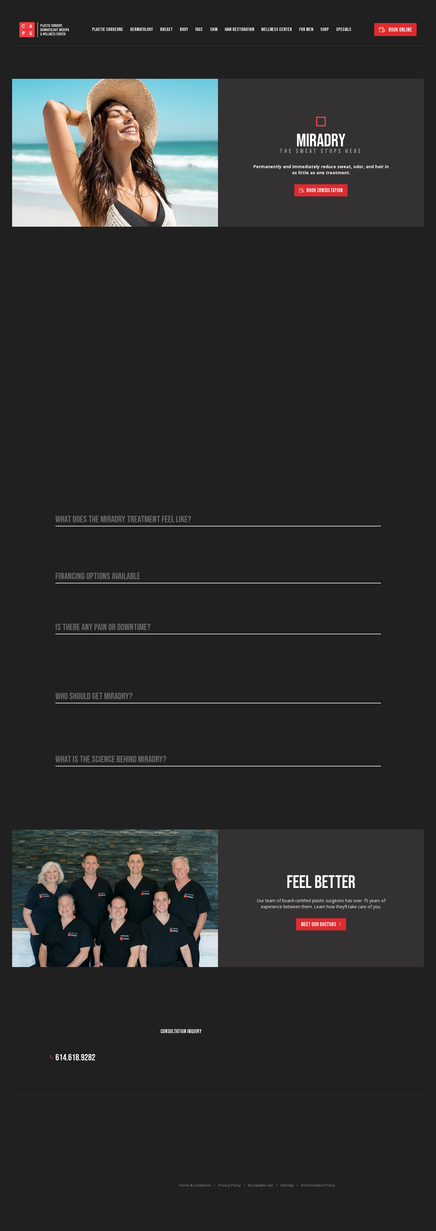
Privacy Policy (229, 1185)
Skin (213, 29)
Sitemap (287, 1185)
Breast (166, 29)
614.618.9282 (75, 1057)
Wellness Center (276, 29)
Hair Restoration (239, 29)
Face (199, 29)
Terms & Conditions (195, 1185)
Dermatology (141, 29)
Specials (343, 29)
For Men (306, 29)
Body (184, 29)
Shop (324, 29)
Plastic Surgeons (107, 29)
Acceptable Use (260, 1185)
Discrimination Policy (318, 1185)
